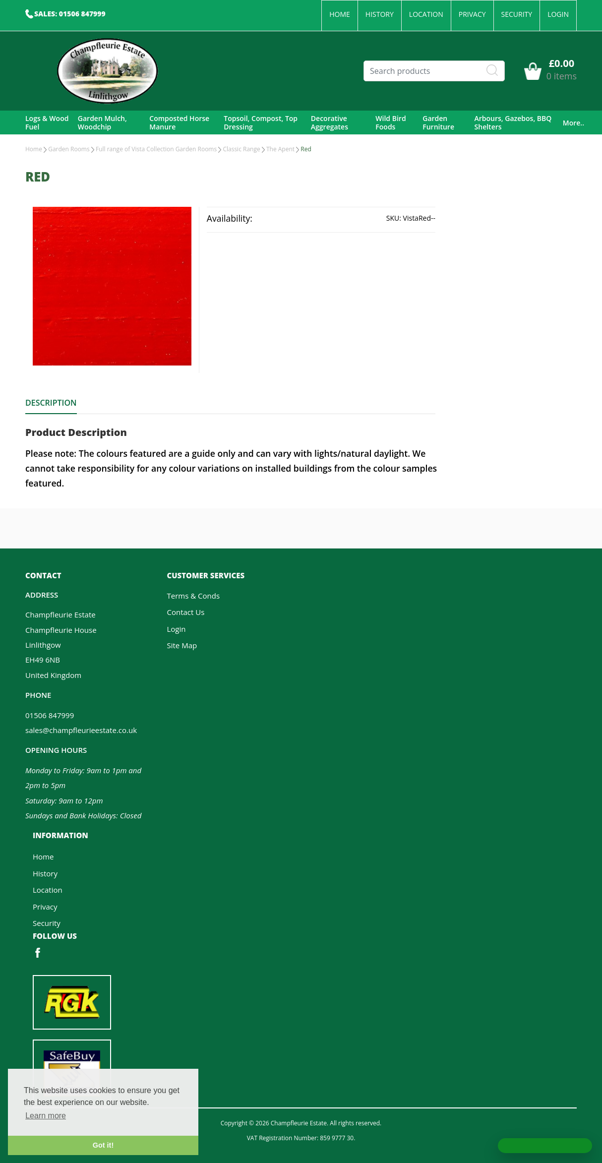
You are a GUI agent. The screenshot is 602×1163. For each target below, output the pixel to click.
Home (339, 14)
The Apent (280, 149)
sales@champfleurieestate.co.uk (81, 730)
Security (517, 14)
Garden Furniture (438, 123)
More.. (573, 122)
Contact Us (186, 612)
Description (51, 402)
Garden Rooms (69, 149)
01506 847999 (49, 715)
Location (426, 14)
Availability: (229, 218)
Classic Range (241, 149)
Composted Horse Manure (179, 123)
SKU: (393, 218)
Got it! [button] (103, 1145)
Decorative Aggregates (329, 123)
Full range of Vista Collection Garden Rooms (156, 149)
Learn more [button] (45, 1115)
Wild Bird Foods (390, 123)
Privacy (472, 14)
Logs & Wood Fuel (46, 123)
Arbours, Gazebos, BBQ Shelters (513, 123)
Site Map (182, 645)
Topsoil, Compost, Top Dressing (261, 123)
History (379, 14)
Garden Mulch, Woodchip (102, 123)
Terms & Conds (193, 596)
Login (558, 14)
